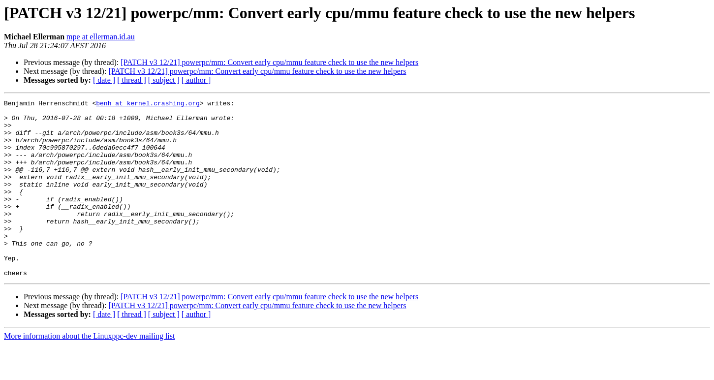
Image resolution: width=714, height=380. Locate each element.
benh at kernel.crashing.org (148, 104)
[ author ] (196, 80)
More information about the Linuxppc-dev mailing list (89, 371)
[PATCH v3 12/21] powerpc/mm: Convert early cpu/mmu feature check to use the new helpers (269, 62)
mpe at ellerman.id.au (100, 36)
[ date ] (104, 80)
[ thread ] (131, 80)
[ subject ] (164, 80)
